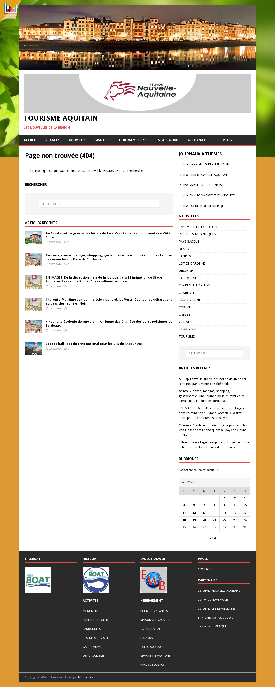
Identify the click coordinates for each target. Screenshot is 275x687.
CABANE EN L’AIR (151, 629)
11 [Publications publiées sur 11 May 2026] (184, 512)
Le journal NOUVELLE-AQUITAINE (219, 590)
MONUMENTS (91, 611)
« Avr (212, 538)
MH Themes (85, 677)
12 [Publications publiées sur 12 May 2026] (194, 512)
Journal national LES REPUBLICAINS (204, 164)
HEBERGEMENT (130, 140)
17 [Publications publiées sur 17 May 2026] (245, 512)
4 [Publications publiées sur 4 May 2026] (184, 505)
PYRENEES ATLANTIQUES (197, 234)
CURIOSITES (223, 140)
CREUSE (184, 314)
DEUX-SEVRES (189, 329)
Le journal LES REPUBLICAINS (217, 608)
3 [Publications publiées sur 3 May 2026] (245, 498)
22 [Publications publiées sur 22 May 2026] (224, 520)
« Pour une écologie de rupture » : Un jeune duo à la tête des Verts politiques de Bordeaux (109, 323)
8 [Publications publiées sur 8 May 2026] (224, 505)
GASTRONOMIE (93, 647)
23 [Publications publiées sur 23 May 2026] (235, 520)
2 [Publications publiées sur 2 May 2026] (235, 498)
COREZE (185, 307)
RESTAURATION (167, 140)
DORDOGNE (188, 278)
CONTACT (204, 569)
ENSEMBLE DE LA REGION (198, 227)
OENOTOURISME (93, 655)
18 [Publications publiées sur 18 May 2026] (184, 520)
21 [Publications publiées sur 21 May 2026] (214, 520)
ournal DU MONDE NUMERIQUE (203, 206)
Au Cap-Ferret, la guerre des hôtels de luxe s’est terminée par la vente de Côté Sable (108, 235)
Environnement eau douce (215, 617)
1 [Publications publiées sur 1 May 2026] (224, 498)
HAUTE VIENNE (190, 300)
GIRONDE (186, 270)
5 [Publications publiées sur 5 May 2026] (194, 505)
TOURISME (187, 336)
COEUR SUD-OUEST (153, 647)
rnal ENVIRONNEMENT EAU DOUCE (209, 195)
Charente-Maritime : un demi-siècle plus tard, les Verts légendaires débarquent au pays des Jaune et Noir (109, 301)
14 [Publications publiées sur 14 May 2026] (214, 512)
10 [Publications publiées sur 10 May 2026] (245, 505)
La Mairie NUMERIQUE (212, 626)
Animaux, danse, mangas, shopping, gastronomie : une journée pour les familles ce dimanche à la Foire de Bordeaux (109, 257)
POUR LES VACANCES (154, 611)
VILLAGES (52, 140)
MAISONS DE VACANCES (156, 620)
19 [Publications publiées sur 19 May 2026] (194, 520)
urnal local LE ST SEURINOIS (202, 185)
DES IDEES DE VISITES (96, 638)
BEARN (184, 249)
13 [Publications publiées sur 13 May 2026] (204, 512)
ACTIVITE (76, 140)
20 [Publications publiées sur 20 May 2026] (204, 520)
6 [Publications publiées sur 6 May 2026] (204, 505)
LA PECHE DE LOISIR (95, 620)
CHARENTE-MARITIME (195, 285)
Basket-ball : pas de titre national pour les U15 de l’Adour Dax (94, 344)
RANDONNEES (92, 629)
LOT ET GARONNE (192, 263)
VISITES (100, 140)
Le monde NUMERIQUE (213, 599)
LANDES (185, 256)
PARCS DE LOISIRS (152, 664)
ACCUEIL (30, 140)
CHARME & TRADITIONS (155, 655)
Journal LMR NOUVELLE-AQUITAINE (204, 175)
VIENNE (184, 322)
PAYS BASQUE (189, 241)
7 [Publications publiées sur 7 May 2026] (214, 505)
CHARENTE (187, 293)
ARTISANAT (196, 140)
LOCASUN (146, 638)
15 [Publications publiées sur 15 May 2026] (224, 512)
